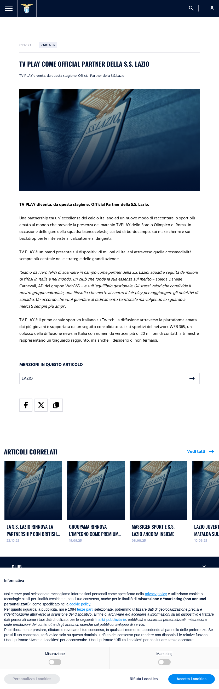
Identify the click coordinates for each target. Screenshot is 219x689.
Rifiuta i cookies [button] (144, 679)
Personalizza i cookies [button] (32, 679)
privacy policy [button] (156, 594)
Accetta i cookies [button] (191, 679)
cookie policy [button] (80, 604)
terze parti (85, 609)
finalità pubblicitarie (110, 619)
